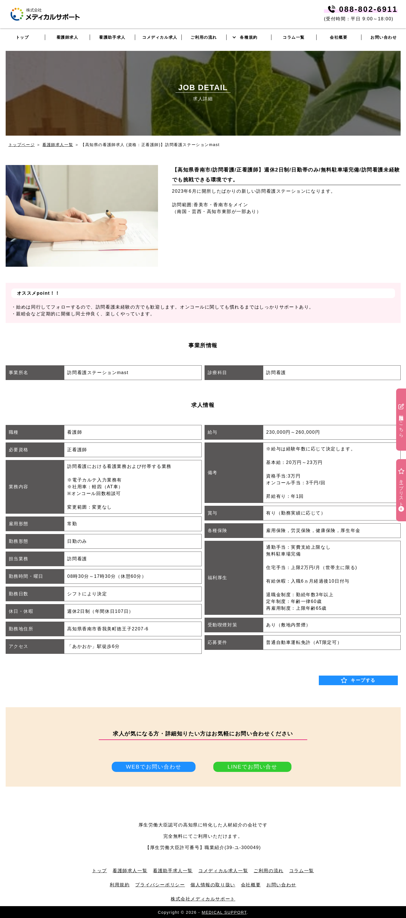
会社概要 (251, 884)
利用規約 (120, 884)
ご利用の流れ (269, 870)
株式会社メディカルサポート (203, 898)
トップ (99, 870)
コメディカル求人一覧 (223, 870)
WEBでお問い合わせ (153, 767)
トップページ (21, 144)
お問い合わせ (383, 37)
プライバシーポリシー (160, 884)
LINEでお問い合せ (252, 767)
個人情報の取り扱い (212, 884)
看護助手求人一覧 (173, 870)
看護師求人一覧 (57, 144)
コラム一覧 (301, 870)
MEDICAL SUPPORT (224, 912)
